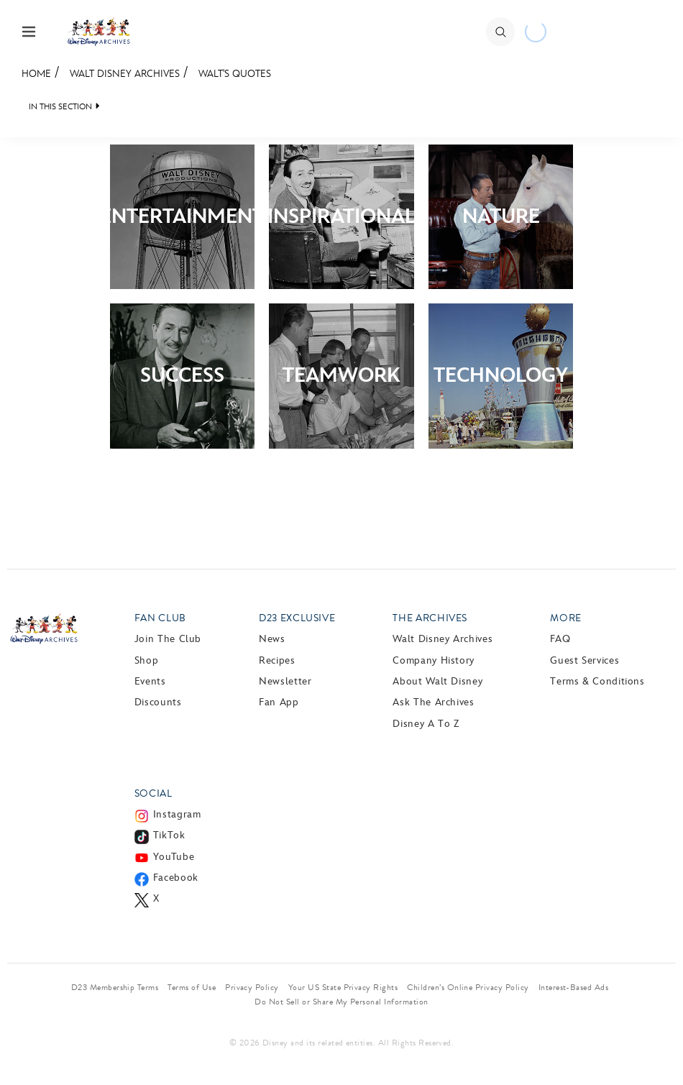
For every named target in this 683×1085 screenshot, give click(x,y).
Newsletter (285, 681)
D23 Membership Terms (115, 987)
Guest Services (584, 660)
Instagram (177, 814)
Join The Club (167, 639)
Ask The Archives (433, 702)
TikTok (169, 835)
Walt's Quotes (234, 74)
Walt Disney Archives (125, 74)
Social (153, 793)
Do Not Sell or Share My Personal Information (341, 1001)
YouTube (173, 857)
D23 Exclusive (297, 618)
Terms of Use (192, 987)
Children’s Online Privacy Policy (467, 987)
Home (36, 74)
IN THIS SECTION (60, 106)
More (566, 618)
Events (150, 681)
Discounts (158, 702)
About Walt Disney (437, 681)
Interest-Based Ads (573, 987)
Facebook (175, 877)
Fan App (278, 702)
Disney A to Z (426, 724)
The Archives (430, 618)
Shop (146, 660)
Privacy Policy (252, 987)
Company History (434, 660)
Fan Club (160, 618)
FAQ (560, 639)
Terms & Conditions (597, 681)
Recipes (277, 660)
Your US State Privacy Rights (343, 987)
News (272, 639)
